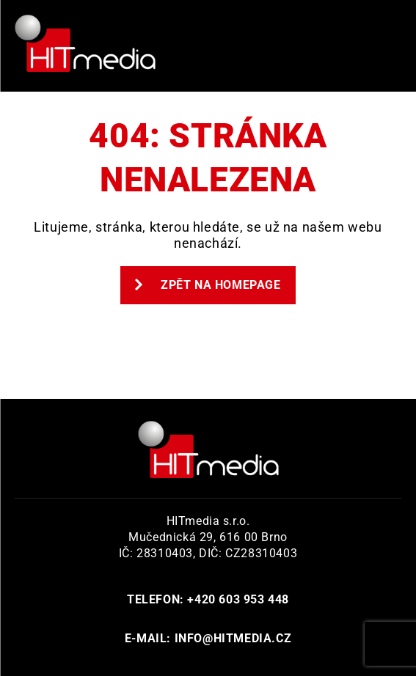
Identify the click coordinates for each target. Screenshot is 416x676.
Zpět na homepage (207, 285)
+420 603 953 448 (238, 599)
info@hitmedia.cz (233, 638)
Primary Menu (383, 46)
